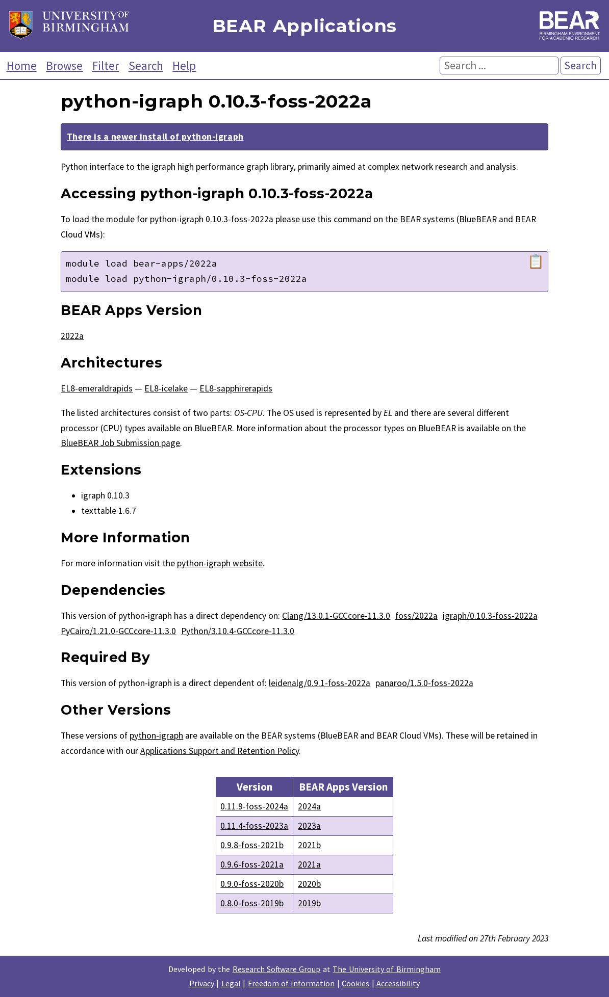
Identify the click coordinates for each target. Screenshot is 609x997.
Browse (64, 65)
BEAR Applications (304, 26)
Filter (105, 65)
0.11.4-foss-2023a (254, 825)
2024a (309, 806)
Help (184, 65)
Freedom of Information (291, 983)
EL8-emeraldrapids (97, 388)
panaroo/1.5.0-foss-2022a (424, 683)
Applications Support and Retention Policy (219, 750)
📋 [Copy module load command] (535, 261)
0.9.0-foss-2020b (252, 883)
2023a (309, 825)
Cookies (355, 983)
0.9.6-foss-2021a (252, 864)
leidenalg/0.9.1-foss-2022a (319, 683)
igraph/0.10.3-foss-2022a (490, 615)
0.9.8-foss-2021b (252, 845)
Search (146, 65)
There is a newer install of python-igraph (155, 136)
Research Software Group (277, 969)
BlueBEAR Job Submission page (120, 443)
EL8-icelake (166, 388)
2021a (309, 864)
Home (22, 65)
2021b (309, 845)
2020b (309, 883)
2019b (309, 903)
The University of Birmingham (386, 969)
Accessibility (398, 983)
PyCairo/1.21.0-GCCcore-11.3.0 (118, 631)
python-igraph (156, 735)
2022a (72, 336)
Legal (231, 983)
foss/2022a (416, 615)
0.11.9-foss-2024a (254, 806)
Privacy (201, 983)
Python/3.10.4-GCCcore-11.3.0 (237, 631)
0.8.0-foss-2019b (252, 903)
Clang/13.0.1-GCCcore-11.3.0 (336, 615)
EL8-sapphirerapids (235, 388)
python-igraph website (220, 563)
